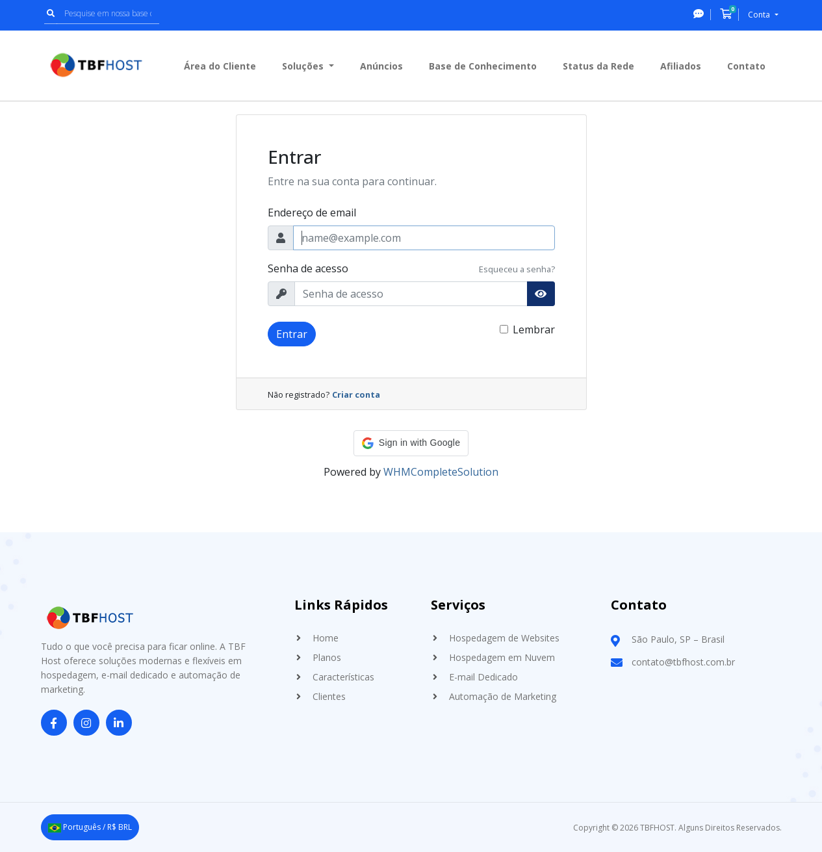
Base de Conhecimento (483, 66)
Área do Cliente (220, 66)
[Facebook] (54, 723)
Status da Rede (598, 66)
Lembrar (534, 329)
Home (326, 638)
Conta (760, 14)
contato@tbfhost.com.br (683, 662)
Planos (327, 657)
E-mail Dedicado (483, 677)
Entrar (291, 334)
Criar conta (356, 394)
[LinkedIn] (119, 723)
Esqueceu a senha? (517, 269)
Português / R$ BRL (90, 827)
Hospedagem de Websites (504, 638)
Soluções (304, 66)
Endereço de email (312, 212)
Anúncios (381, 66)
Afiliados (680, 66)
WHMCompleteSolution (440, 472)
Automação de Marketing (502, 696)
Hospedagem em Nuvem (502, 657)
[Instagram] (86, 723)
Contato (746, 66)
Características (343, 677)
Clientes (329, 696)
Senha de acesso (308, 268)
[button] (411, 443)
